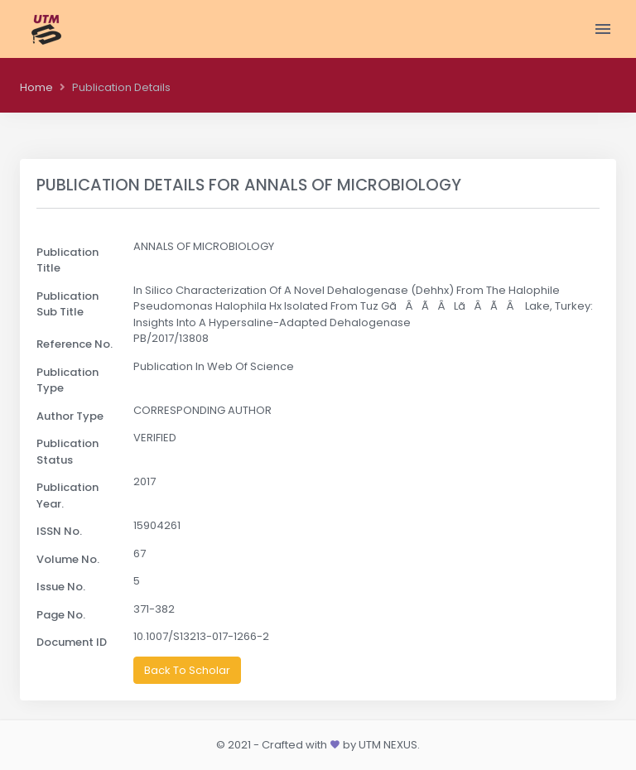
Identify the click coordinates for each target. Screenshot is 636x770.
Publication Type (67, 380)
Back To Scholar (187, 670)
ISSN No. (59, 531)
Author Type (70, 416)
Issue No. (60, 586)
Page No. (60, 615)
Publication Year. (67, 495)
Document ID (71, 642)
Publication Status (67, 452)
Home (36, 87)
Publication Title (67, 260)
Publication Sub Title (67, 304)
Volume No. (67, 559)
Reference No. (74, 344)
